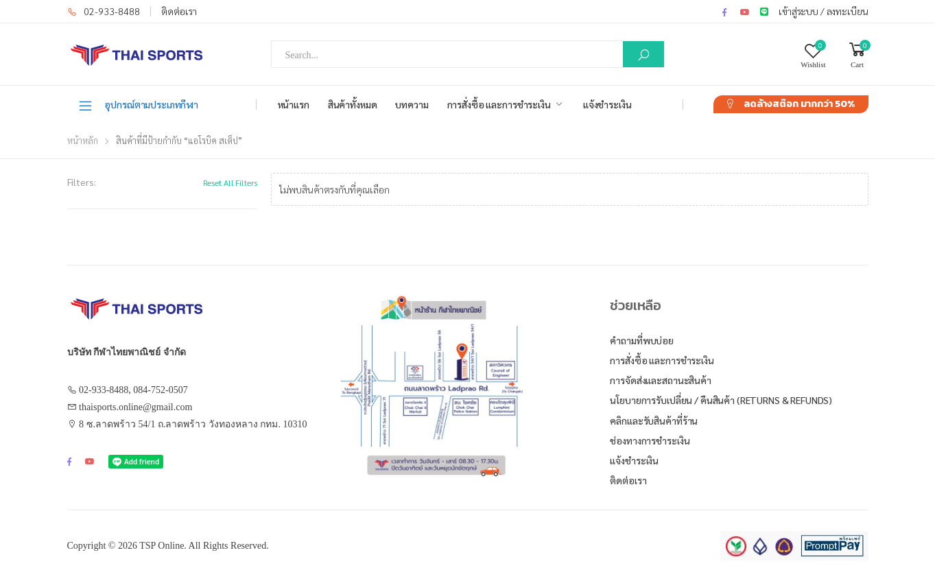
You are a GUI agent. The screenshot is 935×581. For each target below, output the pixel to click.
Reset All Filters (230, 182)
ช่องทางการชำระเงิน (649, 440)
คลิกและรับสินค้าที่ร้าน (654, 420)
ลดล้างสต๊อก (799, 104)
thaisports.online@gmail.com (135, 407)
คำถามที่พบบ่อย (642, 340)
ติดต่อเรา (179, 11)
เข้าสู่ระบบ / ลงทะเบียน (823, 11)
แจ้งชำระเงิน (607, 104)
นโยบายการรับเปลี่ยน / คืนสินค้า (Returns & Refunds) (721, 400)
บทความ (411, 104)
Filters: (81, 182)
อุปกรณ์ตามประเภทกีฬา (138, 105)
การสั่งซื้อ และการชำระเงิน (499, 104)
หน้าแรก (293, 104)
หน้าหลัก (82, 140)
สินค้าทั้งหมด (352, 104)
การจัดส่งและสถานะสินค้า (660, 380)
